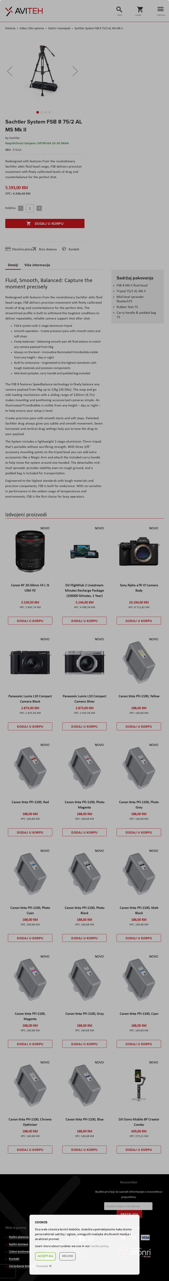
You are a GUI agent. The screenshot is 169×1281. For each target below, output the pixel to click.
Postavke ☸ (44, 1266)
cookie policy (99, 1246)
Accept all (45, 1256)
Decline (67, 1256)
